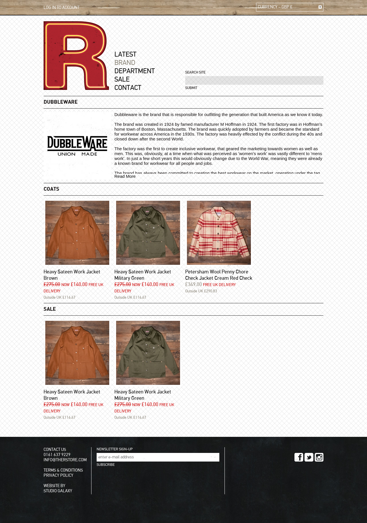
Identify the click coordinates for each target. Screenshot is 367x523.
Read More (125, 176)
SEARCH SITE (195, 72)
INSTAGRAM (319, 457)
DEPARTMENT (134, 71)
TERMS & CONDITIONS (63, 470)
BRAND (124, 62)
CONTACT (127, 87)
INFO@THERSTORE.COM (65, 460)
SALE (122, 79)
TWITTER (308, 457)
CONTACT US (55, 449)
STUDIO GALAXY (58, 491)
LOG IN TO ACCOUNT (61, 7)
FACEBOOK (298, 457)
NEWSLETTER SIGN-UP (114, 449)
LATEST (125, 54)
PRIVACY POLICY (58, 475)
